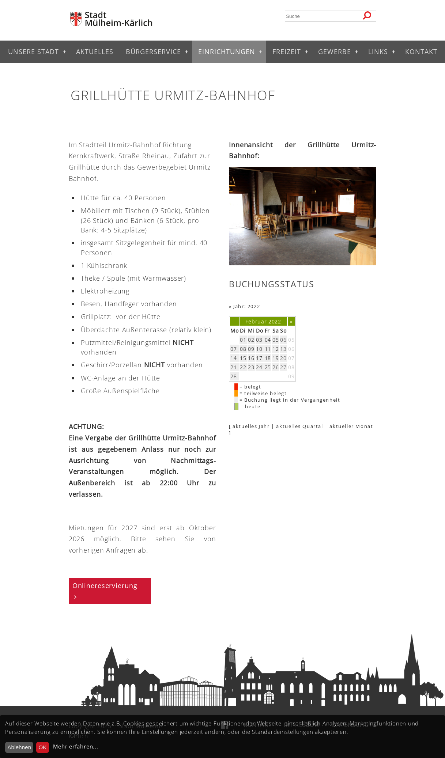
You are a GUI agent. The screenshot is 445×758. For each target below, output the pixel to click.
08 (291, 367)
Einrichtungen (226, 51)
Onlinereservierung (104, 585)
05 (291, 339)
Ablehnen (19, 747)
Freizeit (286, 51)
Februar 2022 (263, 321)
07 (291, 358)
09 (291, 376)
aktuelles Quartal (299, 426)
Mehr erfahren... (75, 746)
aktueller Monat (351, 426)
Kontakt (421, 51)
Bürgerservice (153, 51)
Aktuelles (94, 51)
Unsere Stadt (33, 51)
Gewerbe (334, 51)
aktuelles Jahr (251, 426)
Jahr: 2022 (246, 306)
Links (378, 51)
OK (42, 747)
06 (291, 348)
